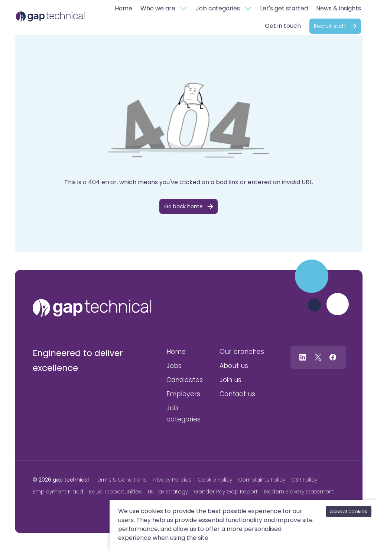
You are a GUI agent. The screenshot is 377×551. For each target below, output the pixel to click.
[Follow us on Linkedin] (302, 357)
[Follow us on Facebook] (332, 357)
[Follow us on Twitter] (318, 357)
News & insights (338, 8)
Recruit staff (330, 26)
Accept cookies (348, 511)
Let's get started (284, 8)
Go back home (183, 206)
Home (123, 8)
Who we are (157, 8)
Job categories (218, 8)
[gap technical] (92, 308)
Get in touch (283, 26)
